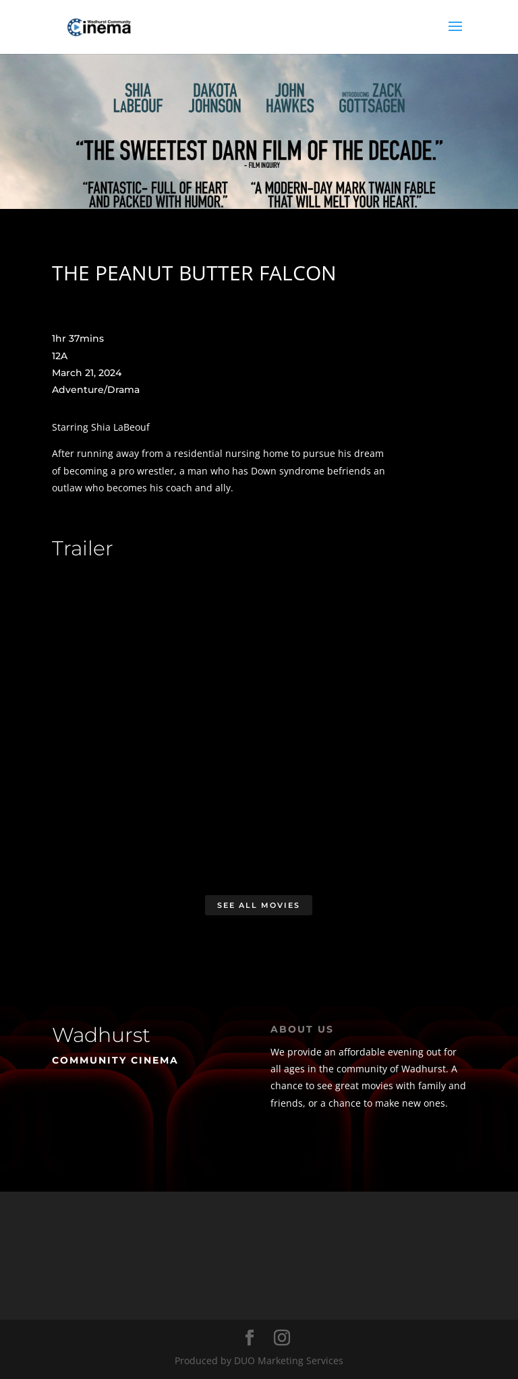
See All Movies (258, 905)
